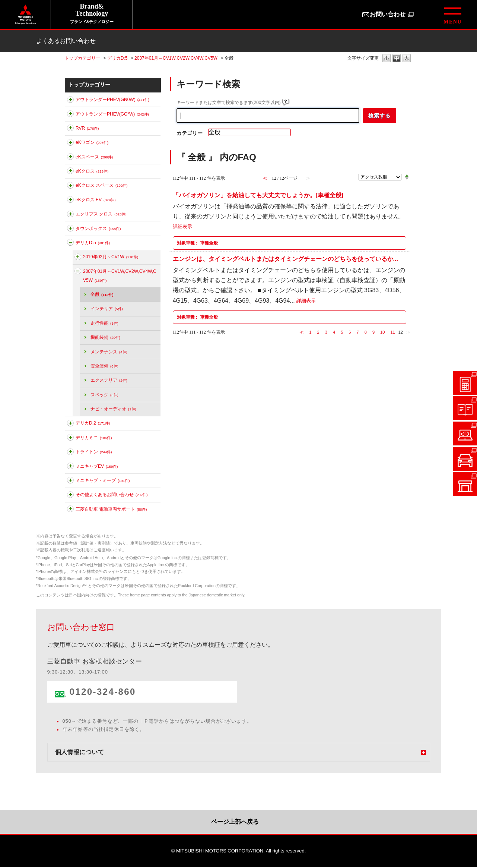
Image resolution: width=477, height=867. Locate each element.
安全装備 (104, 366)
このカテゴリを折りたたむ (70, 244)
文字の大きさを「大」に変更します (407, 58)
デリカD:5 (117, 58)
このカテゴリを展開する (70, 101)
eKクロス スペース (101, 185)
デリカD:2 (93, 423)
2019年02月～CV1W (110, 256)
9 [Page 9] (373, 332)
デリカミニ (94, 437)
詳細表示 (182, 227)
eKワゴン (92, 142)
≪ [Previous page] (301, 332)
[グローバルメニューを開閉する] (452, 14)
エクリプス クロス (101, 214)
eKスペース (94, 157)
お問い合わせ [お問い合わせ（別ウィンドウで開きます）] (388, 14)
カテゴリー (190, 133)
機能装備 (105, 337)
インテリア (106, 308)
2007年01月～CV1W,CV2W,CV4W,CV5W (175, 58)
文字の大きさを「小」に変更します (386, 58)
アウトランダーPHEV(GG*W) (112, 114)
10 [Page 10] (382, 332)
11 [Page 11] (392, 332)
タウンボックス (98, 228)
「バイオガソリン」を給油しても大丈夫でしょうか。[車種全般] (258, 195)
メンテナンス (108, 351)
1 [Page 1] (310, 332)
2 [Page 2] (318, 332)
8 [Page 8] (366, 332)
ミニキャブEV (97, 466)
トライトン (94, 451)
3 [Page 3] (326, 332)
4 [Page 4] (334, 332)
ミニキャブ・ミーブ (103, 480)
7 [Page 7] (358, 332)
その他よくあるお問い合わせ (111, 494)
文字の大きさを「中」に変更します (396, 58)
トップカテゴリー (82, 58)
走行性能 (104, 323)
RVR (87, 128)
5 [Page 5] (342, 332)
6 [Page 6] (350, 332)
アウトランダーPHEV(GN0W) (112, 99)
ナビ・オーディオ (113, 409)
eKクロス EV (95, 199)
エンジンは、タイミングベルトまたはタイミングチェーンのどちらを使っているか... (285, 259)
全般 (101, 294)
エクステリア (108, 380)
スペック (104, 394)
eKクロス (92, 171)
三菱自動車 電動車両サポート (111, 509)
